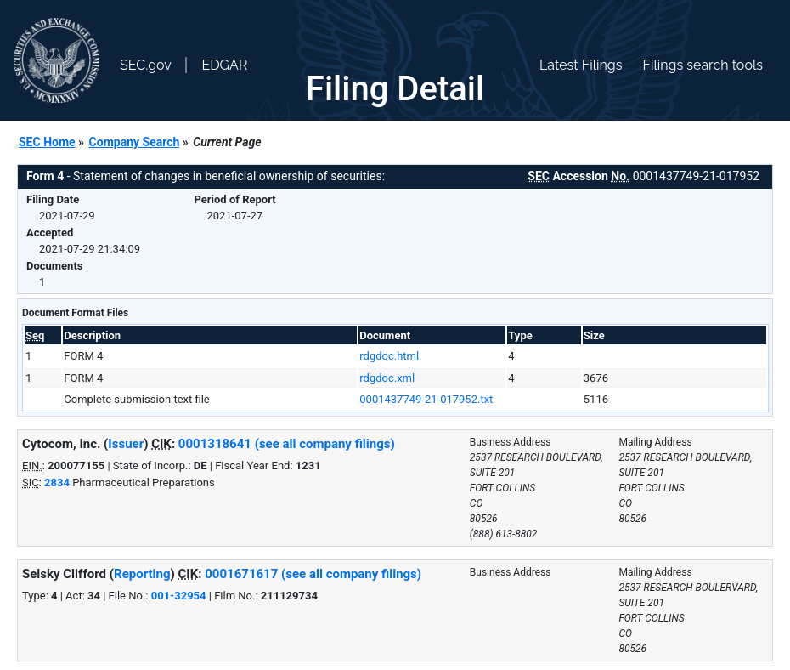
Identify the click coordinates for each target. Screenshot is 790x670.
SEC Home (47, 142)
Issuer (126, 443)
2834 (57, 482)
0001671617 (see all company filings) (313, 574)
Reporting (142, 574)
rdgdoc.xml (387, 378)
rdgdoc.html (389, 355)
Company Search (134, 142)
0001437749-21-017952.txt (426, 399)
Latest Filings (580, 65)
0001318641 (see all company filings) (286, 443)
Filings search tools (702, 65)
